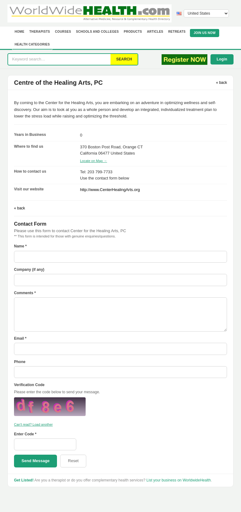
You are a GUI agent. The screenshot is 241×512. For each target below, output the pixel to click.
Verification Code (29, 385)
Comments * (25, 293)
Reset (73, 460)
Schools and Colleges (97, 31)
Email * (20, 338)
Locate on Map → (93, 161)
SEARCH (124, 59)
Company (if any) (29, 269)
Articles (155, 31)
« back (221, 82)
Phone (20, 362)
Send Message (35, 460)
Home (19, 31)
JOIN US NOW (205, 33)
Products (133, 31)
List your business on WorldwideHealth (178, 480)
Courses (63, 31)
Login (222, 59)
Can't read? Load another (33, 424)
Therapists (39, 31)
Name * (20, 246)
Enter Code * (25, 434)
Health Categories (32, 44)
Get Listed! (24, 480)
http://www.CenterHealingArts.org (110, 189)
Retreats (177, 31)
